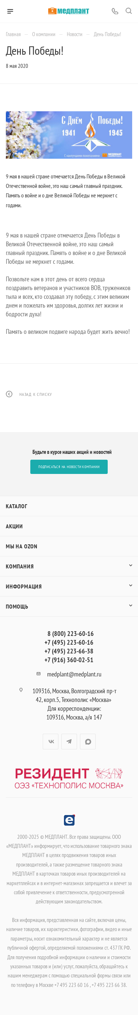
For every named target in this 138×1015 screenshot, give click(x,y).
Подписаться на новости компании (69, 466)
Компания (20, 566)
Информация (24, 586)
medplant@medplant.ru (74, 674)
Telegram (69, 741)
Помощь (17, 606)
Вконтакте (50, 741)
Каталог (16, 506)
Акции (14, 526)
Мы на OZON (22, 546)
